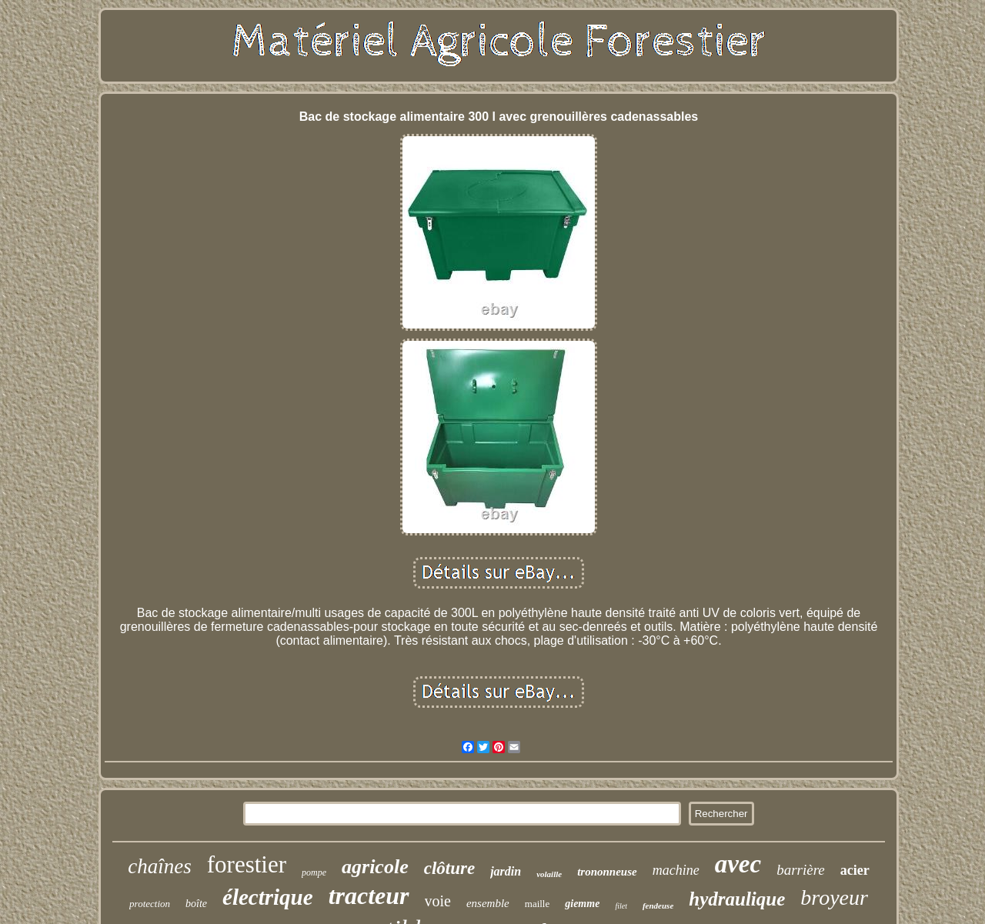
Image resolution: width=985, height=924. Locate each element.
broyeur (834, 897)
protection (149, 903)
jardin (505, 871)
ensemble (487, 903)
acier (855, 870)
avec (738, 864)
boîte (196, 903)
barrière (800, 870)
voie (438, 900)
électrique (267, 897)
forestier (246, 864)
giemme (582, 903)
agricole (375, 867)
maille (537, 903)
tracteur (369, 895)
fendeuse (658, 905)
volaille (549, 874)
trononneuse (607, 872)
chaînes (159, 866)
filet (621, 906)
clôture (449, 868)
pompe (314, 872)
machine (676, 870)
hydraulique (737, 899)
